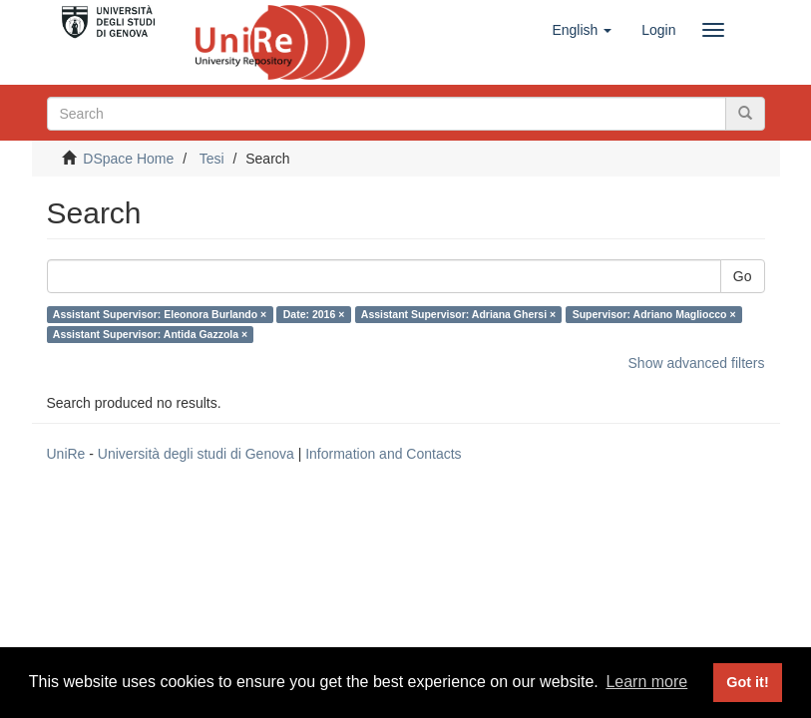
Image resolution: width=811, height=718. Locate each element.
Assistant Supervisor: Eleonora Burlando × (159, 314)
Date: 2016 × (314, 314)
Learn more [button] (646, 681)
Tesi (212, 159)
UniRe (66, 454)
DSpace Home (128, 159)
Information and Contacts (383, 454)
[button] (581, 30)
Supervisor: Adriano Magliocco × (654, 314)
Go (742, 276)
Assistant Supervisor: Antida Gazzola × (150, 334)
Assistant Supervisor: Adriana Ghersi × (458, 314)
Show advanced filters (696, 363)
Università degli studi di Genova (196, 454)
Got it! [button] (747, 682)
